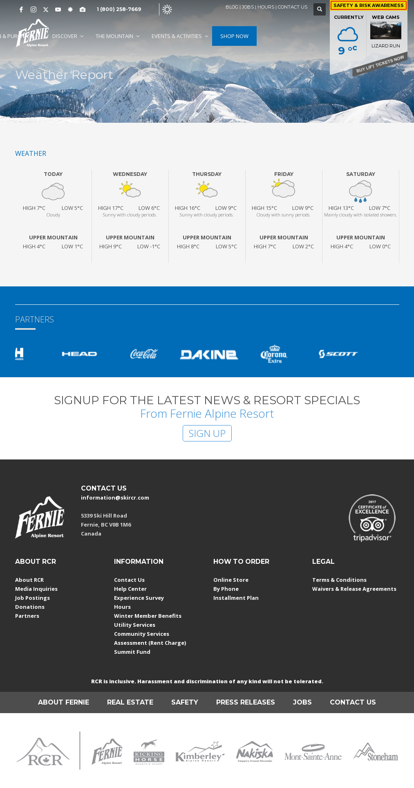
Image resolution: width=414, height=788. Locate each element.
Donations (30, 606)
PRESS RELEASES (245, 702)
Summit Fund (132, 651)
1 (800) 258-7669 (119, 9)
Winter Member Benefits (147, 615)
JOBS (248, 7)
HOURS (265, 7)
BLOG (232, 7)
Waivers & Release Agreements (354, 588)
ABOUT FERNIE (63, 702)
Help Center (130, 588)
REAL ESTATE (130, 702)
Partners (27, 615)
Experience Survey (139, 597)
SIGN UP (207, 433)
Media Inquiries (36, 588)
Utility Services (134, 624)
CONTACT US (292, 7)
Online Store (230, 579)
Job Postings (32, 597)
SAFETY (184, 702)
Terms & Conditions (339, 579)
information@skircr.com (115, 497)
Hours (122, 606)
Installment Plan (236, 597)
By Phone (226, 588)
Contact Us (129, 579)
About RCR (29, 579)
